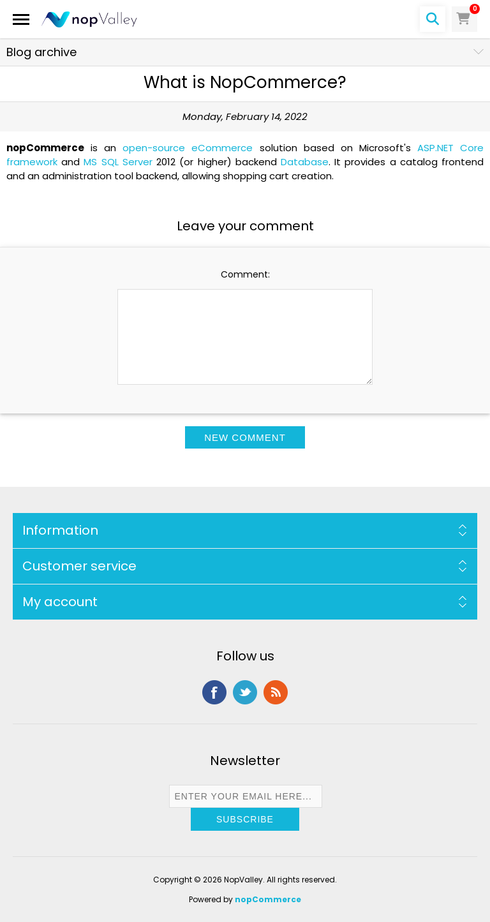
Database (305, 161)
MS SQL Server (118, 161)
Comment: (245, 274)
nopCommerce (268, 899)
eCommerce (222, 147)
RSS (276, 692)
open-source (153, 147)
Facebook (214, 692)
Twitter (245, 692)
